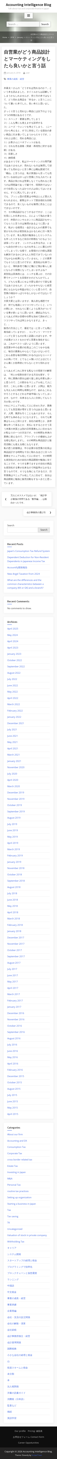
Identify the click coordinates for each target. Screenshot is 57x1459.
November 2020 (15, 767)
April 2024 (12, 641)
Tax (9, 1209)
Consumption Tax (16, 1146)
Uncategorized (14, 1228)
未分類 (10, 1373)
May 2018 (12, 905)
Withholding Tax (15, 1241)
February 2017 (15, 1000)
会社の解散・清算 (16, 1323)
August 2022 (14, 672)
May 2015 (12, 1107)
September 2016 (16, 1031)
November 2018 (15, 868)
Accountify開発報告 (17, 567)
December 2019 (15, 792)
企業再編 (11, 1310)
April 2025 (12, 628)
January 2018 (14, 931)
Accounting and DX (17, 1140)
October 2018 (14, 874)
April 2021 (12, 748)
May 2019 (12, 836)
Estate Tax (12, 1165)
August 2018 (14, 887)
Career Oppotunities (28, 1442)
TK (8, 1222)
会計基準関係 (14, 1342)
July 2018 (12, 893)
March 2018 (13, 918)
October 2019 (14, 805)
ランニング (13, 1279)
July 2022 (12, 679)
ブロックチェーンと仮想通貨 (22, 1272)
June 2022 (12, 685)
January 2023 (14, 653)
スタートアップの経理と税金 (22, 1260)
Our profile (20, 1431)
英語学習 (11, 1418)
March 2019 (13, 849)
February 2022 (15, 710)
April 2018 (12, 912)
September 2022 (16, 666)
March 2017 (13, 994)
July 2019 (12, 824)
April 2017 (12, 987)
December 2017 (15, 937)
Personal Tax (14, 1184)
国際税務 (11, 1348)
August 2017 (14, 962)
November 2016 (15, 1019)
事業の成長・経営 (15, 79)
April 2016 (12, 1063)
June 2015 (12, 1101)
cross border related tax (19, 1159)
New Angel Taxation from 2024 (23, 573)
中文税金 (11, 1291)
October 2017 (14, 950)
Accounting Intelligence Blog (28, 4)
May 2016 (12, 1057)
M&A (9, 1178)
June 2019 (12, 830)
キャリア (11, 1247)
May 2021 (12, 742)
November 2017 (15, 943)
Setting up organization (19, 1197)
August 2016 (14, 1038)
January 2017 (14, 1006)
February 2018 (15, 924)
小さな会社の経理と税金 (19, 1354)
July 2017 (12, 968)
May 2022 (12, 691)
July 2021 (12, 729)
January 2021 (14, 761)
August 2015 (14, 1088)
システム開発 (14, 1254)
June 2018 (12, 899)
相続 (9, 1411)
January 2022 (14, 716)
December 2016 (15, 1013)
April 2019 (12, 842)
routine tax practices (18, 1191)
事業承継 (11, 1304)
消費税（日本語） (16, 1399)
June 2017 (12, 975)
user (28, 72)
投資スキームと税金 (17, 1367)
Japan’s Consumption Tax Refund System (28, 550)
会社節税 (11, 1329)
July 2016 (12, 1044)
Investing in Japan (16, 1172)
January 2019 (14, 861)
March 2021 (13, 754)
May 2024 (12, 634)
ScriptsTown (37, 1455)
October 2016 (14, 1025)
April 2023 (12, 647)
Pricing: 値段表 (35, 1431)
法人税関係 (13, 1386)
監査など (11, 1405)
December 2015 (15, 1076)
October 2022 (14, 660)
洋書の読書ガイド (16, 1392)
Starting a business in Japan (21, 1203)
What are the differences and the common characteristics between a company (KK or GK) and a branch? (25, 583)
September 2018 (16, 880)
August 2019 (14, 817)
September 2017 (16, 956)
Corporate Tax (14, 1153)
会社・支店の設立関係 (18, 1317)
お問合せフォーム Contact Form (28, 1436)
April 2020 (12, 779)
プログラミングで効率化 (19, 1266)
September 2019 (16, 811)
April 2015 (12, 1113)
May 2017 (12, 981)
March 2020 (13, 786)
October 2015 (14, 1082)
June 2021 (12, 735)
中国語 (10, 1285)
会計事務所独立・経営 (18, 1336)
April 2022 (12, 698)
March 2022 (13, 704)
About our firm (15, 1134)
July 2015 (12, 1094)
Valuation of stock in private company (27, 1235)
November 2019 (15, 798)
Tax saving (12, 1216)
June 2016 (12, 1050)
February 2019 (15, 855)
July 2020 (12, 773)
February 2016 (15, 1069)
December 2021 (15, 723)
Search (10, 525)
